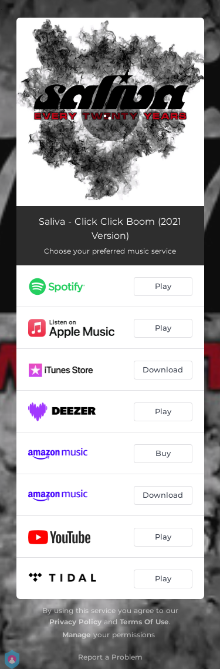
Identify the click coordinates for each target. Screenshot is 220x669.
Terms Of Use (144, 621)
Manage (76, 634)
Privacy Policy (75, 621)
